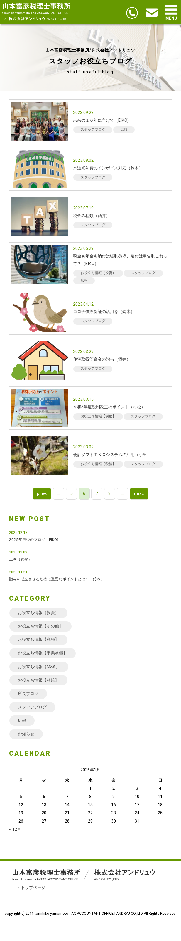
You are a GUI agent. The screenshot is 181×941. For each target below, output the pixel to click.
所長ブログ (28, 693)
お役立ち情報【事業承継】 (42, 653)
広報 (22, 720)
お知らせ (26, 734)
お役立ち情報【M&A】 (39, 666)
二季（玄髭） (20, 559)
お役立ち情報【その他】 (40, 626)
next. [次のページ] (139, 493)
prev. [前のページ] (42, 493)
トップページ (33, 887)
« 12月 (15, 829)
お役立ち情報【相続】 (38, 680)
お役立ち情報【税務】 (38, 639)
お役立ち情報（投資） (38, 612)
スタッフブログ (32, 707)
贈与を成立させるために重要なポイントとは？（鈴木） (56, 579)
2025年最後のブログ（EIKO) (33, 539)
